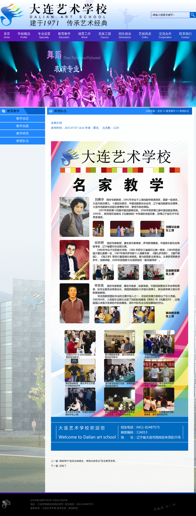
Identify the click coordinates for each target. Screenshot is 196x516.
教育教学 (170, 111)
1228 (116, 127)
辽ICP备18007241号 (41, 500)
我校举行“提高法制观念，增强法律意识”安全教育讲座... (88, 461)
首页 (159, 111)
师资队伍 (184, 111)
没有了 (62, 465)
